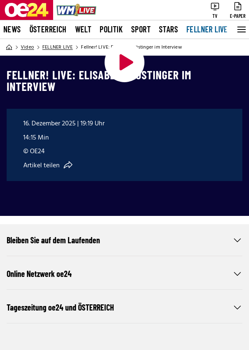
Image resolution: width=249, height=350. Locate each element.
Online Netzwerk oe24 (124, 274)
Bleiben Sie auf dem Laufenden (124, 240)
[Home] (9, 47)
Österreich (48, 29)
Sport (141, 29)
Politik (111, 29)
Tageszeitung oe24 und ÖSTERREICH (124, 307)
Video (27, 47)
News (12, 29)
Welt (83, 29)
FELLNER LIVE (207, 29)
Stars (168, 29)
